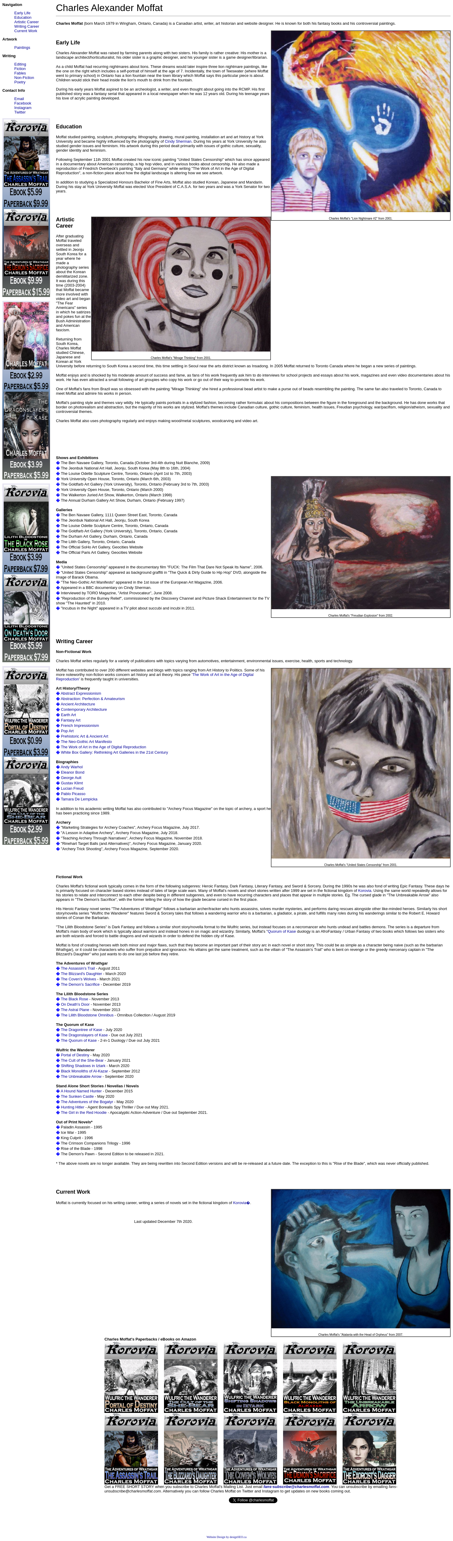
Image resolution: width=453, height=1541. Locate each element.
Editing (20, 64)
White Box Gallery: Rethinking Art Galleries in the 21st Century (114, 752)
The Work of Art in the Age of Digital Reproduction (103, 747)
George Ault (71, 777)
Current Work (25, 31)
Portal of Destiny (75, 1055)
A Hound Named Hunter (81, 1091)
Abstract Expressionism (81, 693)
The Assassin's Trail (78, 968)
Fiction (20, 68)
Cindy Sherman (178, 141)
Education (23, 17)
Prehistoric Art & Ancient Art (84, 736)
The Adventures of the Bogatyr (87, 1102)
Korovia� (241, 1203)
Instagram (23, 107)
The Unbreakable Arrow (81, 1076)
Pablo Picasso (73, 794)
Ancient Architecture (78, 704)
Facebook (22, 103)
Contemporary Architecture (84, 709)
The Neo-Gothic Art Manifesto (86, 741)
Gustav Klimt (72, 783)
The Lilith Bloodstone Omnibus (87, 1015)
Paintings (22, 47)
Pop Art (67, 731)
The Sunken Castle (77, 1096)
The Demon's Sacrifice (80, 984)
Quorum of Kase (282, 931)
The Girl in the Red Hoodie (84, 1112)
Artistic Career (26, 22)
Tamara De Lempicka (79, 799)
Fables (20, 73)
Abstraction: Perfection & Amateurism (93, 698)
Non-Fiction (24, 77)
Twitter (20, 112)
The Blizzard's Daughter (81, 973)
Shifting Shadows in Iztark (83, 1065)
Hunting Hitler (73, 1107)
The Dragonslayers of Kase (84, 1035)
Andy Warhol (72, 767)
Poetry (20, 82)
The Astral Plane (75, 1009)
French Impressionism (80, 725)
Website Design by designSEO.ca (226, 1537)
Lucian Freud (72, 788)
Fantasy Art (71, 720)
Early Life (22, 13)
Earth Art (68, 715)
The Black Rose (74, 999)
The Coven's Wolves (78, 979)
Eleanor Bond (73, 772)
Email (19, 99)
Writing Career (26, 26)
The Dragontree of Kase (81, 1029)
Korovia (364, 890)
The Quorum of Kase (79, 1040)
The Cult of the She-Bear (82, 1060)
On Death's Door (75, 1004)
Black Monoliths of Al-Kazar (84, 1071)
